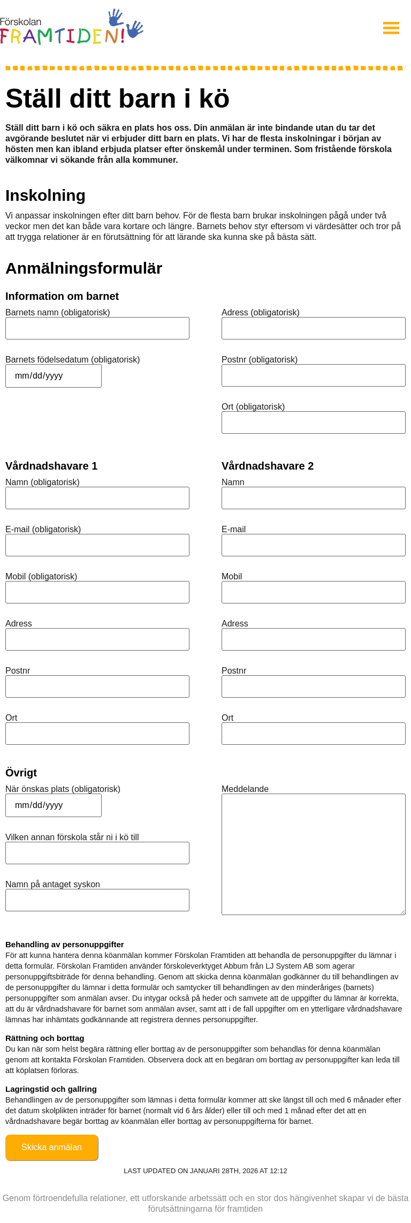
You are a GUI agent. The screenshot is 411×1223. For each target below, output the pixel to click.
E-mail (234, 529)
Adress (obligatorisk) (261, 312)
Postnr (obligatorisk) (260, 360)
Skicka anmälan (51, 1147)
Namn (233, 482)
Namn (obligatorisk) (42, 482)
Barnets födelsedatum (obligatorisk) (72, 360)
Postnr (17, 671)
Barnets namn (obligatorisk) (57, 312)
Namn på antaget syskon (52, 884)
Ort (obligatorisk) (253, 407)
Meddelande (245, 789)
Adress (18, 624)
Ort (11, 718)
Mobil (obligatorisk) (41, 576)
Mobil (232, 576)
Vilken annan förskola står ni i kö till (72, 837)
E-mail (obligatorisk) (43, 529)
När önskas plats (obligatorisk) (62, 789)
